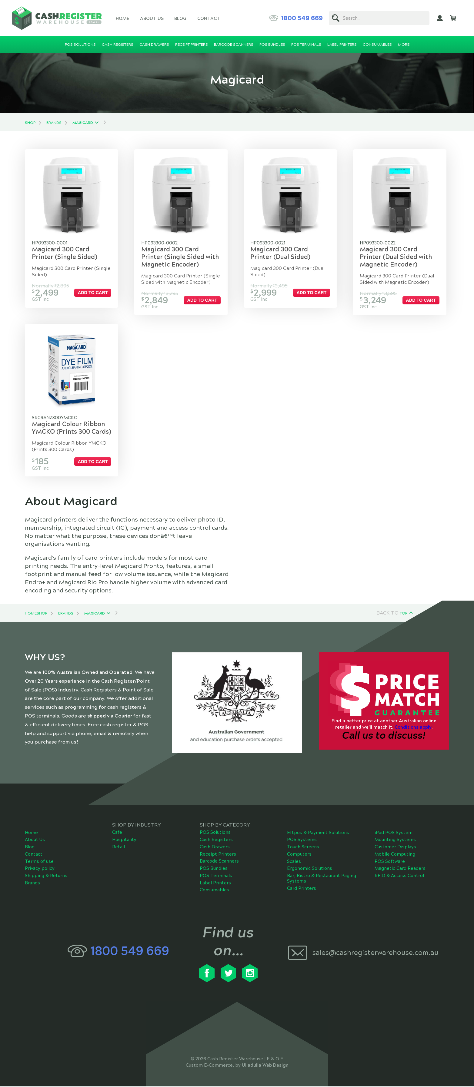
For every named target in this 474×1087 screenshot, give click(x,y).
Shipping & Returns (46, 876)
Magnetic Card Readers (400, 869)
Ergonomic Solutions (309, 869)
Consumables (214, 890)
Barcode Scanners (219, 862)
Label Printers (215, 883)
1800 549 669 (302, 18)
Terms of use (39, 862)
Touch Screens (303, 847)
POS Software (390, 862)
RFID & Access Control (399, 876)
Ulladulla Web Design (265, 1066)
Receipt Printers (218, 854)
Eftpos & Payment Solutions (318, 833)
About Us (152, 18)
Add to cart (94, 292)
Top (403, 614)
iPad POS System (393, 833)
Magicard (82, 123)
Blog (180, 18)
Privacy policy (40, 869)
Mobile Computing (395, 855)
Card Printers (301, 889)
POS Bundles (214, 869)
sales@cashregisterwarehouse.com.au (375, 953)
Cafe (117, 833)
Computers (299, 855)
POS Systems (302, 840)
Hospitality (124, 840)
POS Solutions (215, 833)
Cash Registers (216, 840)
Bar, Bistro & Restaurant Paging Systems (321, 879)
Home (122, 18)
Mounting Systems (395, 840)
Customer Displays (395, 847)
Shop (30, 123)
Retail (118, 847)
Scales (294, 862)
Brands (54, 123)
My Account (440, 18)
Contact (208, 18)
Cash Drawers (215, 847)
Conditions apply (413, 728)
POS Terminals (216, 876)
